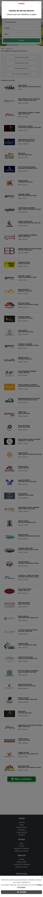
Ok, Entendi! (21, 892)
